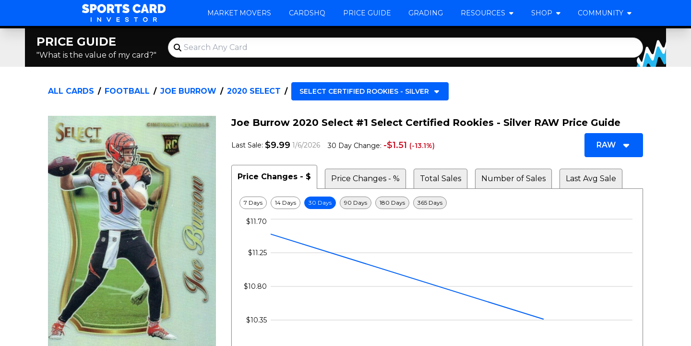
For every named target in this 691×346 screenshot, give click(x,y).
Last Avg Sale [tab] (591, 178)
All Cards (71, 91)
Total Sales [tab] (440, 178)
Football (127, 91)
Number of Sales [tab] (513, 178)
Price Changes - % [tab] (365, 178)
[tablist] (437, 177)
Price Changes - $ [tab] (274, 176)
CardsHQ (307, 13)
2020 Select (254, 91)
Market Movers (239, 13)
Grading (425, 13)
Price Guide (367, 13)
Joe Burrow (188, 91)
